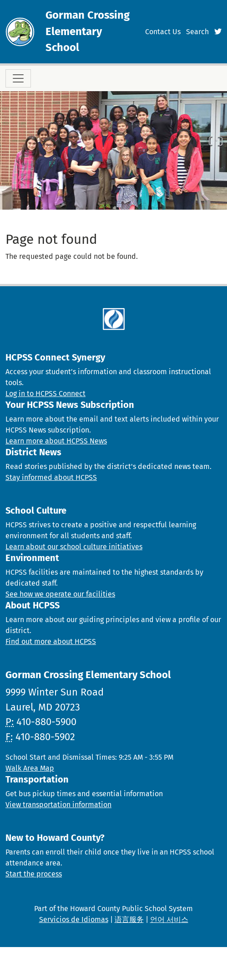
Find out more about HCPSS (50, 641)
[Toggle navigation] (18, 78)
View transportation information (58, 804)
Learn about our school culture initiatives (73, 546)
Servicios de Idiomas (73, 919)
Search (197, 31)
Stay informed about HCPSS (51, 477)
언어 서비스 (169, 919)
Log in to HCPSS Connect (45, 393)
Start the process (33, 874)
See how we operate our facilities (60, 594)
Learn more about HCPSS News (56, 441)
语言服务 (129, 919)
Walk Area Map (29, 768)
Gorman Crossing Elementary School (87, 31)
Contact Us (163, 31)
